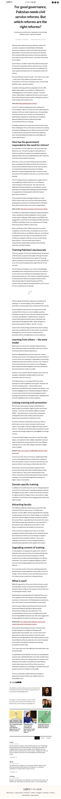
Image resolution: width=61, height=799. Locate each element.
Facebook (27, 792)
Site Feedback (26, 795)
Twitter (33, 792)
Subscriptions (35, 795)
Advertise (46, 792)
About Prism (9, 792)
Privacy (52, 792)
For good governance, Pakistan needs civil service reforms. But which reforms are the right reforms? (30, 17)
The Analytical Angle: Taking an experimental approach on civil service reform (15, 727)
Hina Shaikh (18, 39)
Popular (48, 738)
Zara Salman (25, 39)
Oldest (37, 738)
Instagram (39, 792)
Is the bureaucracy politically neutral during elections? (43, 726)
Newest (42, 738)
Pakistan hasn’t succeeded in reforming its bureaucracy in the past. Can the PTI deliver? (29, 728)
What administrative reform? (28, 103)
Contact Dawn (19, 792)
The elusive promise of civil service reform (34, 209)
